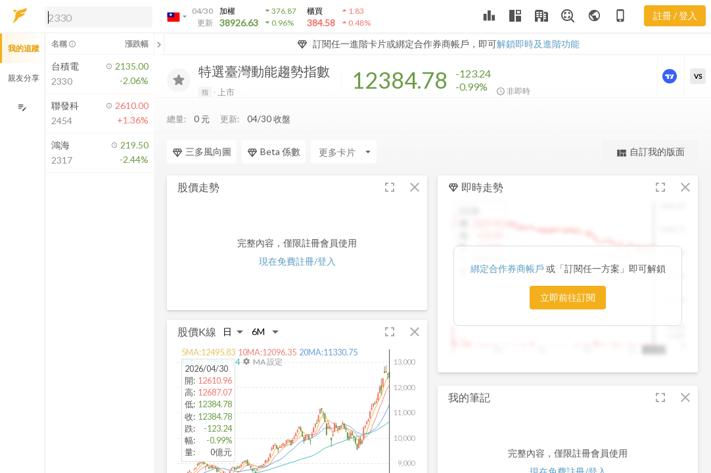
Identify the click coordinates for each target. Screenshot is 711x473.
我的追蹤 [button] (23, 48)
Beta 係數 (273, 125)
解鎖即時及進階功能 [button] (538, 43)
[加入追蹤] (179, 80)
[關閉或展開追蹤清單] (159, 44)
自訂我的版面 (650, 126)
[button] (95, 16)
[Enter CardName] (344, 125)
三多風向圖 (201, 125)
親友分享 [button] (23, 78)
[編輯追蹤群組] (22, 107)
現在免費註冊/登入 (297, 234)
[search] (98, 17)
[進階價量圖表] (671, 76)
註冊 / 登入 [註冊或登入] (675, 15)
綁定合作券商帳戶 (508, 241)
